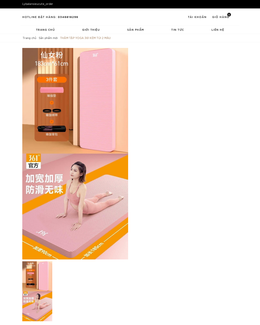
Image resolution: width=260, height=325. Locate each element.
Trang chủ (45, 29)
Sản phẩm (135, 29)
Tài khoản (197, 17)
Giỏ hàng (221, 17)
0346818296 (68, 17)
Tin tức (177, 29)
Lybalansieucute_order (37, 3)
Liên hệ (217, 29)
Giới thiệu (91, 29)
